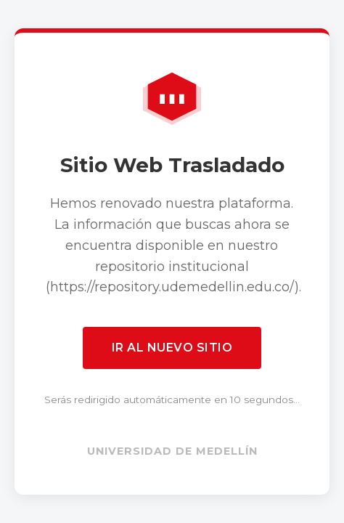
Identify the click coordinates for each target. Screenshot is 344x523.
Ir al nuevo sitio (172, 347)
